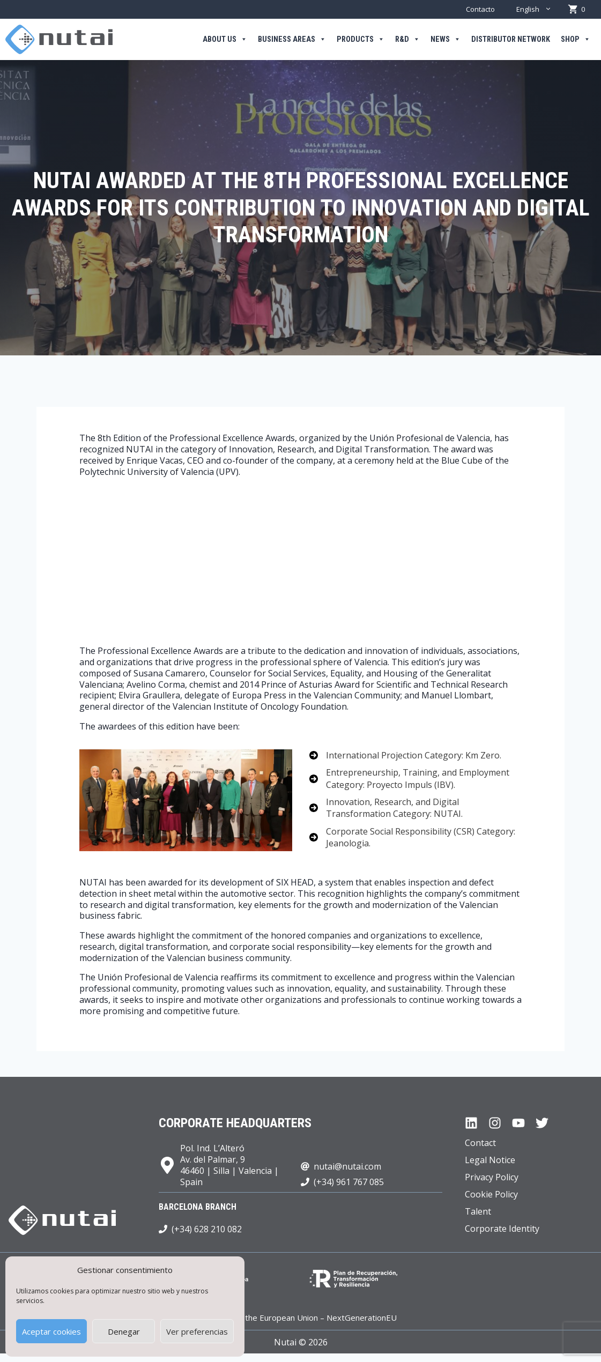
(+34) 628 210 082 (207, 1229)
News (446, 39)
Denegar (124, 1331)
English (539, 9)
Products (360, 39)
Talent (478, 1211)
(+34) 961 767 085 (349, 1182)
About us (225, 39)
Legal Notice (490, 1160)
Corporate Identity (502, 1228)
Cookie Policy (491, 1194)
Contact (480, 1143)
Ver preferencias (197, 1331)
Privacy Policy (491, 1177)
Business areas (292, 39)
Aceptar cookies (51, 1331)
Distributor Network (510, 39)
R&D (407, 39)
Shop (575, 39)
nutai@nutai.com (347, 1166)
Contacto (480, 9)
